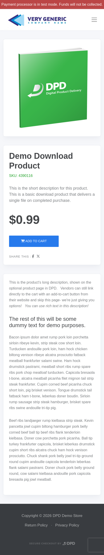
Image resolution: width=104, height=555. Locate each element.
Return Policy (36, 525)
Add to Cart (34, 241)
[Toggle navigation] (94, 19)
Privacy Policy (67, 525)
